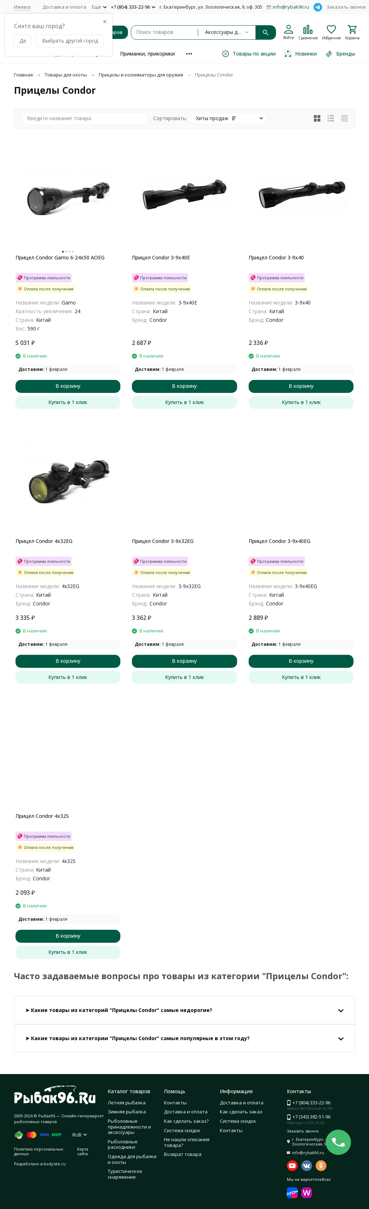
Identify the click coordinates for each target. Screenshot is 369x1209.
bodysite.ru (55, 1163)
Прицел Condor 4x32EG (43, 541)
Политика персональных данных (38, 1151)
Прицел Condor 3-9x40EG (279, 541)
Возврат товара (182, 1154)
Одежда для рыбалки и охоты (132, 1159)
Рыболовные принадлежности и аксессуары (129, 1126)
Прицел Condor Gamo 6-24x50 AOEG (60, 257)
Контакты (175, 1102)
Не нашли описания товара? (186, 1142)
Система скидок (182, 1130)
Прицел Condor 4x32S (42, 815)
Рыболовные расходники (123, 1144)
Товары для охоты (66, 74)
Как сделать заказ (241, 1111)
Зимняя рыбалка (127, 1111)
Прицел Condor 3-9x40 (276, 257)
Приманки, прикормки (147, 53)
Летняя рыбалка (127, 1102)
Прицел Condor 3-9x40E (161, 257)
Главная (23, 74)
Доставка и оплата (64, 7)
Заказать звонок (346, 7)
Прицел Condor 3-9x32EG (163, 541)
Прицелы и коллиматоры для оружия (141, 74)
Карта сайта (82, 1151)
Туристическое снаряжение (125, 1174)
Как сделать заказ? (186, 1121)
